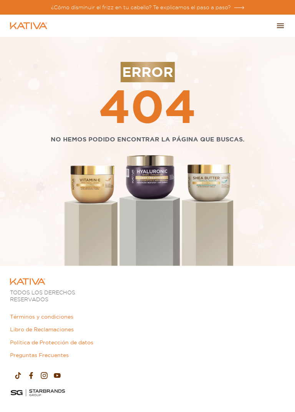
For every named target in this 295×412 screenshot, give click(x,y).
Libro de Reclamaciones (42, 329)
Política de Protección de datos (51, 342)
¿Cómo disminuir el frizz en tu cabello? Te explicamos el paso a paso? (140, 7)
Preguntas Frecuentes (39, 355)
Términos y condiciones (41, 317)
